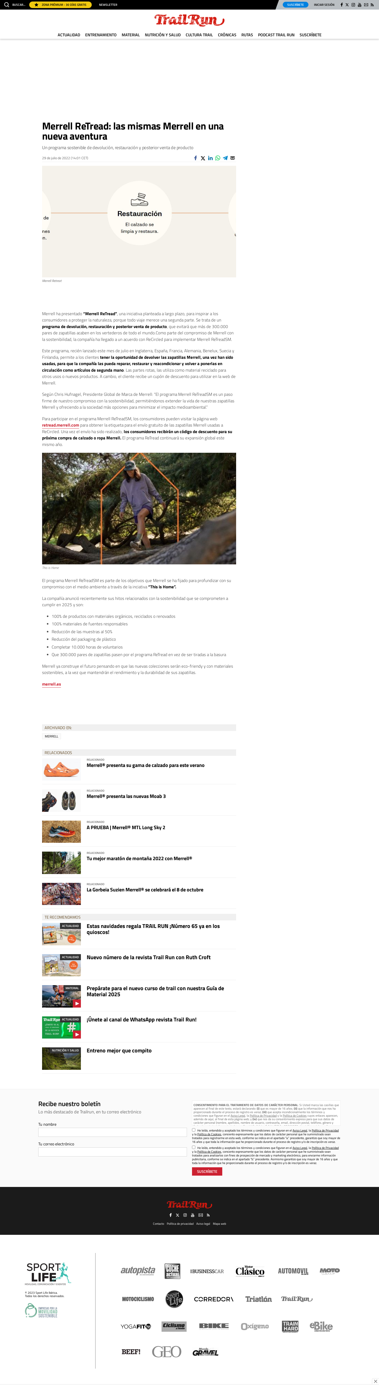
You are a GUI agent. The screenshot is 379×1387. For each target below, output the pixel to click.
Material (131, 35)
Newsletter (108, 5)
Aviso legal (203, 1223)
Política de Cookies (295, 1115)
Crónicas (227, 35)
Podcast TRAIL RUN (276, 35)
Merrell (51, 736)
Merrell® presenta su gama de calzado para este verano (146, 765)
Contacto (158, 1223)
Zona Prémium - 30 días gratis (60, 4)
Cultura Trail (199, 35)
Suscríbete (295, 4)
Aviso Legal (238, 1115)
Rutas (247, 35)
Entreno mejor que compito (119, 1050)
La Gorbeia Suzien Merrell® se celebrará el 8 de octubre (145, 889)
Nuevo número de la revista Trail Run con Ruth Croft (149, 957)
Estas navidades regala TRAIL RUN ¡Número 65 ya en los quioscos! (153, 929)
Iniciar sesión (324, 4)
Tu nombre (47, 1124)
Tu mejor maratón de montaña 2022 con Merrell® (139, 858)
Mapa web (219, 1223)
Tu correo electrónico (56, 1144)
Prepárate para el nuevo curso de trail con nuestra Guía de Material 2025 (155, 991)
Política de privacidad (180, 1223)
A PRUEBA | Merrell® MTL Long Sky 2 (126, 827)
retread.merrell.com (60, 425)
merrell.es (51, 684)
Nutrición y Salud (163, 35)
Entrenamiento (101, 35)
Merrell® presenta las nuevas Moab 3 (126, 796)
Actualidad (69, 35)
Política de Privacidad (263, 1115)
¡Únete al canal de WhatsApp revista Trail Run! (142, 1019)
